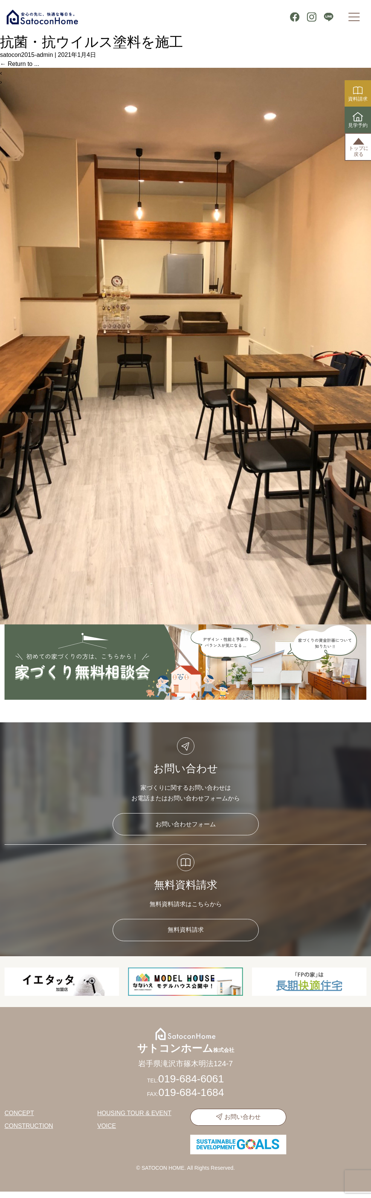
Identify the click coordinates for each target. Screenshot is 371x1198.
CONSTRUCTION (29, 1126)
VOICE (106, 1126)
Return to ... (19, 64)
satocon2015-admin (26, 55)
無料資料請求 (186, 929)
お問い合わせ (242, 1117)
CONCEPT (19, 1113)
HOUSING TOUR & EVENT (134, 1113)
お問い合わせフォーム (186, 824)
